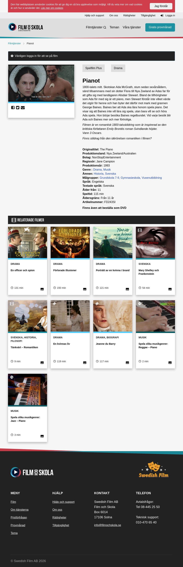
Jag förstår (161, 6)
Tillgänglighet (60, 525)
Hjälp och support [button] (94, 15)
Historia (98, 173)
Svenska (110, 173)
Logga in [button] (168, 15)
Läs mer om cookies (52, 8)
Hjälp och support (63, 501)
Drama (97, 169)
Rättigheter (59, 517)
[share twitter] (18, 108)
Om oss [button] (113, 15)
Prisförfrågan (19, 517)
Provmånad (18, 525)
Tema (14, 533)
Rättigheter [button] (129, 15)
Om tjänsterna (19, 509)
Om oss (57, 509)
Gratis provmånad (160, 27)
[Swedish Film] (154, 469)
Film (13, 501)
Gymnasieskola (130, 177)
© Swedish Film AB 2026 (28, 561)
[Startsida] (26, 27)
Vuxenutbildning (152, 177)
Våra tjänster (132, 27)
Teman (114, 27)
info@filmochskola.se (107, 525)
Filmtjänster (94, 27)
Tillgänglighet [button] (148, 15)
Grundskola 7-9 (109, 177)
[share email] (22, 108)
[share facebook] (13, 108)
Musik (107, 169)
